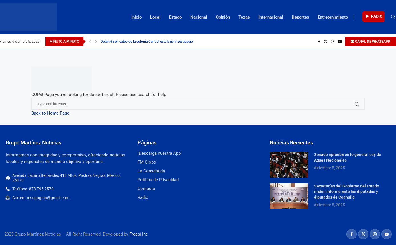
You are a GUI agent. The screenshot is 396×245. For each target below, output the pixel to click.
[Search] (393, 17)
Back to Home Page (50, 113)
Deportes (300, 17)
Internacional (270, 17)
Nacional (198, 17)
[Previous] (90, 41)
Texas (244, 17)
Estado (175, 17)
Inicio (136, 17)
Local (155, 17)
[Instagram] (333, 41)
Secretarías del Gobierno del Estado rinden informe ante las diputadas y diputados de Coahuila (346, 191)
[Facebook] (319, 41)
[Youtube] (340, 41)
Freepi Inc (138, 234)
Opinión (223, 17)
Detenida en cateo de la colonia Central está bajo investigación (148, 42)
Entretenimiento (333, 17)
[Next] (96, 41)
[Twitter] (325, 41)
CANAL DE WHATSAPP (370, 42)
